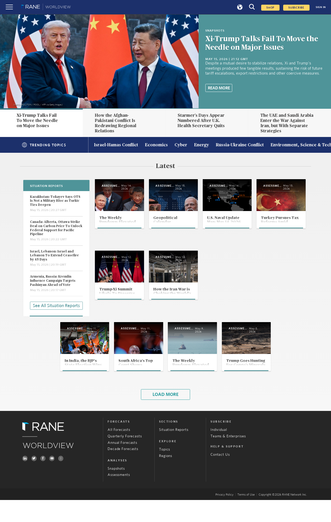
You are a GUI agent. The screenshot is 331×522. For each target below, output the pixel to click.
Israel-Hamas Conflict (116, 145)
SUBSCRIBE (296, 7)
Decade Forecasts (123, 471)
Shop (270, 7)
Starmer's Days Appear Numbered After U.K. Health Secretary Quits (201, 120)
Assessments (119, 497)
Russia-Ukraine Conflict (240, 145)
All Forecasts (119, 452)
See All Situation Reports (56, 305)
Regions (165, 478)
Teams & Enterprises (228, 458)
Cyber (181, 145)
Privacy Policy (224, 516)
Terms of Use (246, 516)
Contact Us (220, 477)
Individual (218, 452)
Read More (219, 88)
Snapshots (116, 490)
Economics (156, 145)
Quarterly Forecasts (125, 458)
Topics (164, 471)
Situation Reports (174, 452)
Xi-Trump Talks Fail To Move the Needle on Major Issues (37, 120)
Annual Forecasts (122, 464)
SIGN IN (321, 7)
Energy (201, 145)
